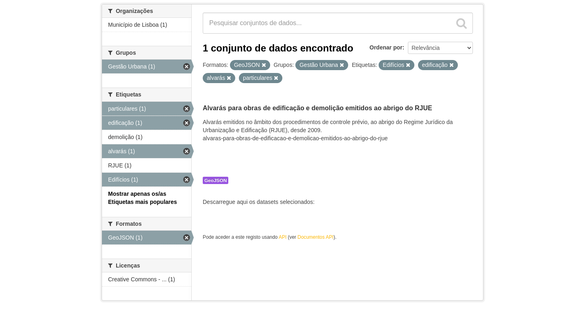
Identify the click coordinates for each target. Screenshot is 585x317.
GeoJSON (215, 180)
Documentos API (315, 237)
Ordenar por (386, 47)
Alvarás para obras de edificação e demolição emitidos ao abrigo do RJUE (317, 108)
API (282, 237)
